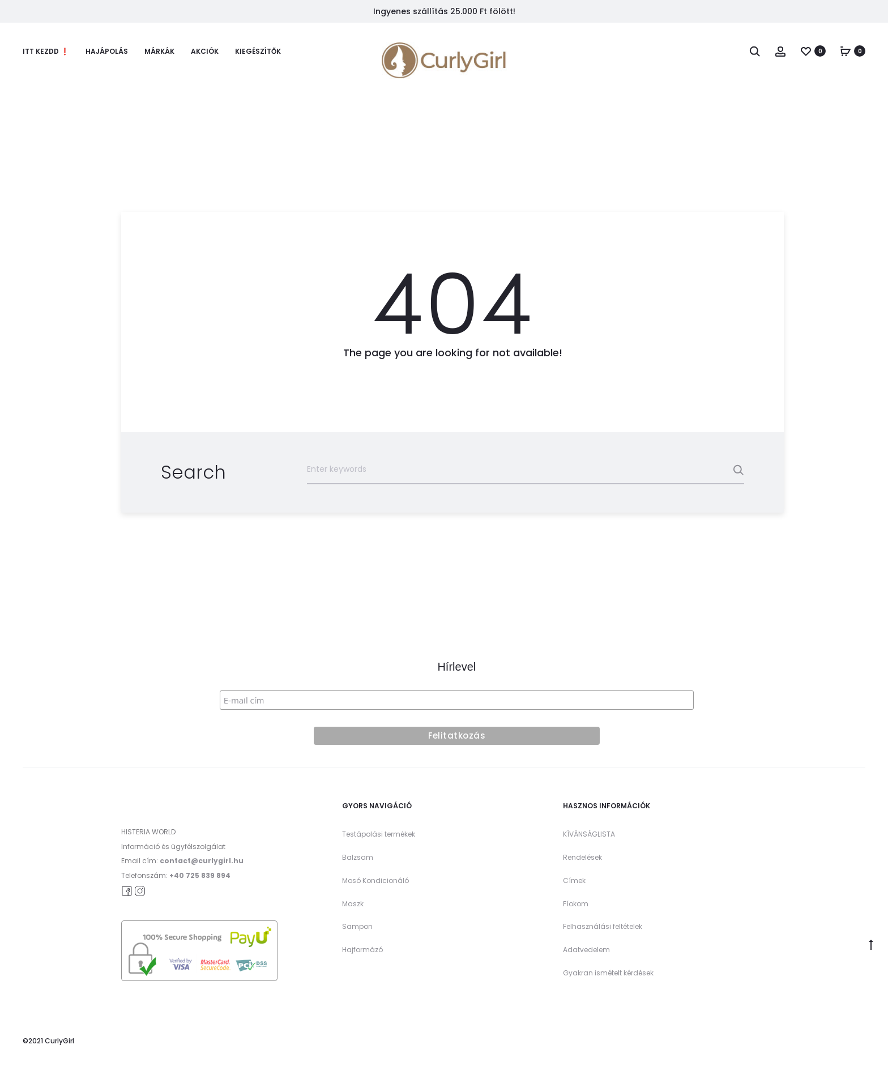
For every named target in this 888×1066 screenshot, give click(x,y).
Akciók (205, 51)
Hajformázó (362, 949)
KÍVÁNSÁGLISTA (589, 834)
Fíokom (575, 904)
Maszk (353, 904)
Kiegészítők (258, 51)
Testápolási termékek (378, 834)
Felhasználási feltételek (602, 926)
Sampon (357, 926)
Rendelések (582, 857)
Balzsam (357, 857)
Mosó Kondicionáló (375, 880)
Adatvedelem (586, 949)
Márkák (159, 51)
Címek (574, 880)
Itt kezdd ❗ (46, 51)
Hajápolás (107, 51)
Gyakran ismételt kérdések (608, 973)
